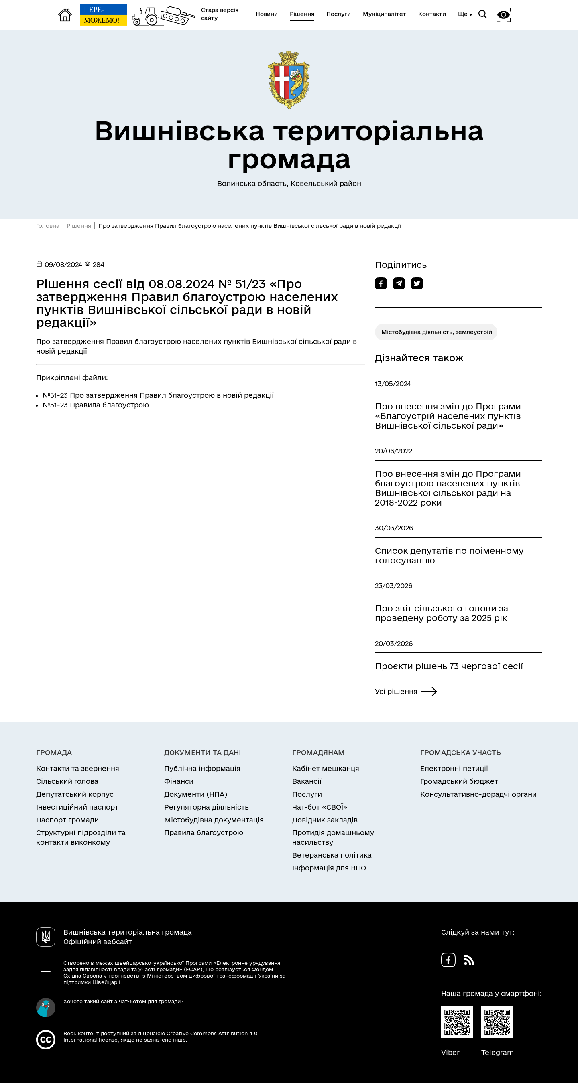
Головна (47, 226)
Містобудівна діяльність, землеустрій (436, 332)
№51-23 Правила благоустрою (96, 405)
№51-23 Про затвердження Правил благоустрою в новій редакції (158, 395)
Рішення (79, 226)
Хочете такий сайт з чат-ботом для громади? (123, 1001)
